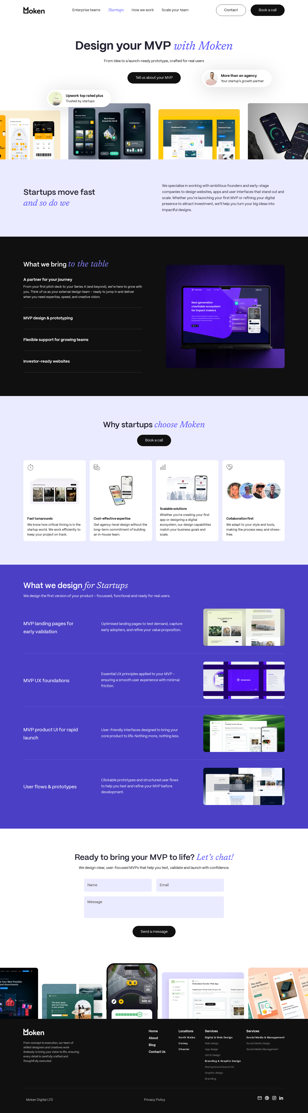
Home (153, 1031)
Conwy (183, 1043)
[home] (34, 10)
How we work (143, 10)
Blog (152, 1045)
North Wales (187, 1037)
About (153, 1038)
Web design (212, 1043)
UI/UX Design (212, 1055)
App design (211, 1049)
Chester (184, 1049)
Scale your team (175, 10)
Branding (210, 1079)
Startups (116, 10)
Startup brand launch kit (219, 1067)
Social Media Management (262, 1049)
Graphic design (214, 1073)
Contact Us (157, 1052)
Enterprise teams (86, 10)
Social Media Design (258, 1043)
